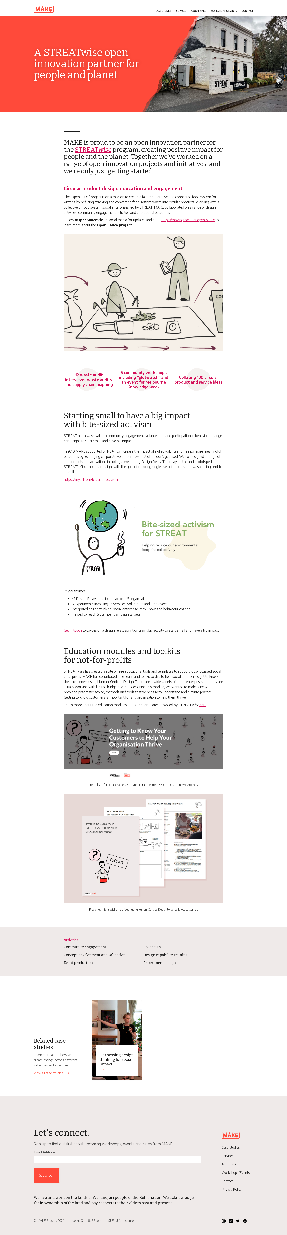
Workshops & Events (224, 11)
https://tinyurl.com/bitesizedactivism (91, 479)
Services (181, 11)
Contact (247, 11)
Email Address (45, 1152)
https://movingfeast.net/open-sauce (188, 219)
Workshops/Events (236, 1172)
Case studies (163, 11)
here (202, 704)
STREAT (93, 149)
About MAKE (198, 11)
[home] (44, 8)
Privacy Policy (232, 1189)
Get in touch (73, 630)
